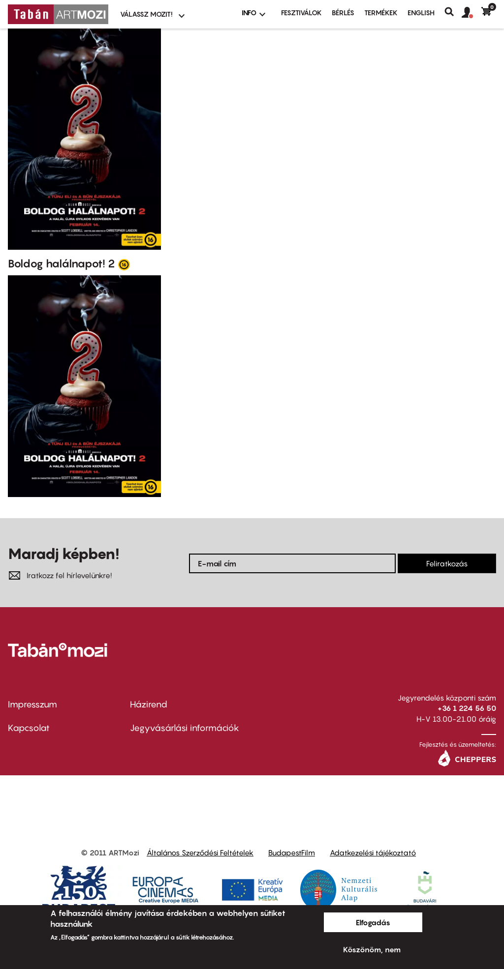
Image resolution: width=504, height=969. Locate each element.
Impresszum (32, 704)
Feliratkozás (447, 563)
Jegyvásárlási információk (184, 728)
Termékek (381, 12)
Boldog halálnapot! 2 (61, 263)
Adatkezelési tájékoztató (373, 852)
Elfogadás (373, 922)
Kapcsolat (29, 728)
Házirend (148, 704)
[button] (471, 12)
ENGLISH (421, 12)
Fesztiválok (301, 12)
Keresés (453, 12)
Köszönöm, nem (372, 949)
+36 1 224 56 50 (467, 708)
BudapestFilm (291, 852)
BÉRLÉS (343, 12)
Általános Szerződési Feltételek (200, 852)
